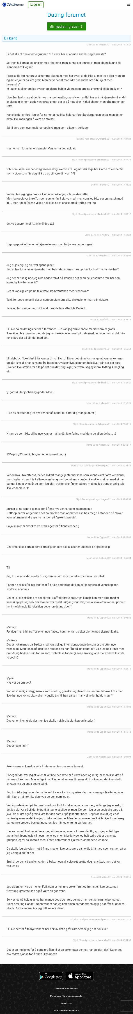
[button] (128, 4)
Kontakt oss (66, 1003)
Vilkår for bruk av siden (66, 989)
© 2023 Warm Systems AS (66, 1010)
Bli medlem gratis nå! (66, 26)
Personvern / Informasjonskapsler (66, 996)
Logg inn (35, 4)
